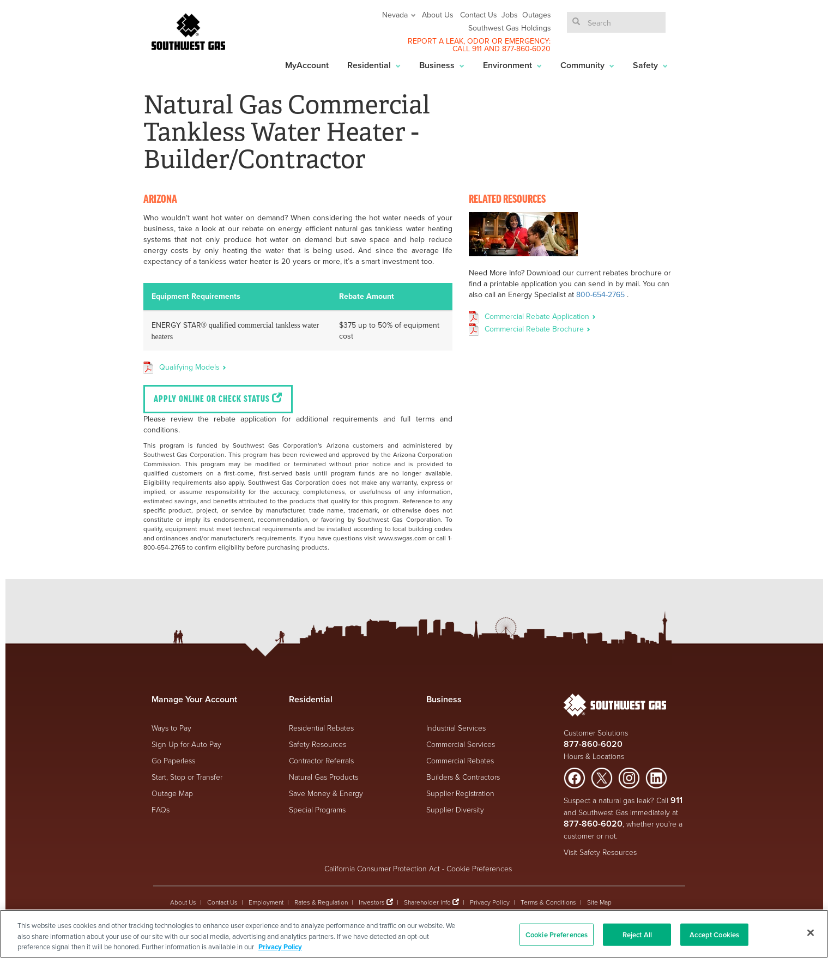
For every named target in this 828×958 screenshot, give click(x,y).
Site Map (599, 902)
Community (587, 65)
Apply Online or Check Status (218, 399)
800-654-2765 (600, 294)
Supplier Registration (460, 793)
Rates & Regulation (321, 902)
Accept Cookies (714, 934)
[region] (414, 933)
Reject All (637, 934)
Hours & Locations (594, 756)
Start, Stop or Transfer (187, 777)
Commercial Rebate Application (540, 316)
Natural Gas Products (323, 777)
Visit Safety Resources (600, 852)
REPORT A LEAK (435, 40)
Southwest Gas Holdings (509, 27)
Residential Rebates (321, 727)
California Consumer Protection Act (382, 868)
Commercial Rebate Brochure (537, 328)
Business (441, 65)
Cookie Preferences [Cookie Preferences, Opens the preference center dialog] (556, 934)
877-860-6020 (526, 48)
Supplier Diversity (455, 809)
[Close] (811, 932)
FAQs (161, 809)
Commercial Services (460, 744)
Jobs (509, 14)
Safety (650, 65)
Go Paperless (173, 760)
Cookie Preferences (479, 868)
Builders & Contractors (463, 777)
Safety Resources (317, 744)
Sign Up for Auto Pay (186, 744)
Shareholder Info (427, 902)
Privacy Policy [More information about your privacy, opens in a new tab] (280, 947)
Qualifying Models (192, 366)
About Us (438, 14)
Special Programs (317, 809)
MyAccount (307, 65)
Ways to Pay (171, 727)
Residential (374, 65)
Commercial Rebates (460, 760)
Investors (372, 902)
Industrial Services (456, 727)
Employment (266, 902)
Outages (536, 14)
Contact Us (478, 14)
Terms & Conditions (548, 902)
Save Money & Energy (326, 793)
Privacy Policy (490, 902)
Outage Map (172, 793)
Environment (512, 65)
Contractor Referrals (321, 760)
